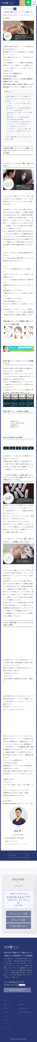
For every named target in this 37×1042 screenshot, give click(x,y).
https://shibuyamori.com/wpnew (14, 709)
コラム (6, 1016)
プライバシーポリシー (25, 1016)
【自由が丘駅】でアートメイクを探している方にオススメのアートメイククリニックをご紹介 (18, 98)
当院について (8, 1001)
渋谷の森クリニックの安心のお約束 (18, 117)
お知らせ (6, 1020)
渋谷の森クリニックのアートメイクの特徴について (19, 114)
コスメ (6, 1024)
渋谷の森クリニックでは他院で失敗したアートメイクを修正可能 (19, 109)
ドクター (21, 1001)
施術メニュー (8, 1008)
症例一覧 (6, 1004)
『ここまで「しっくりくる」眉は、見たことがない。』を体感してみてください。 (19, 131)
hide (10, 91)
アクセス (21, 997)
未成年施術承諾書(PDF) (26, 1012)
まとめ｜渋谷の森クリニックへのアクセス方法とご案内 (18, 138)
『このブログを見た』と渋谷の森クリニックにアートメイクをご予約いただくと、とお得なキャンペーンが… (19, 124)
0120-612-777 (8, 676)
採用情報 (21, 1004)
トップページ (8, 997)
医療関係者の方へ (24, 1008)
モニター (6, 1012)
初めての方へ (8, 1028)
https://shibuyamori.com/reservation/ (16, 790)
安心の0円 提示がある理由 (15, 119)
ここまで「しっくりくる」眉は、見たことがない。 (19, 104)
